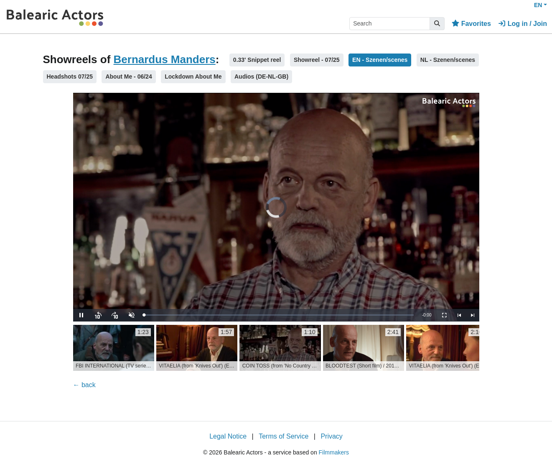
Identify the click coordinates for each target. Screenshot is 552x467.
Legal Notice (228, 436)
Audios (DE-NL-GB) (261, 76)
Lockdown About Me (193, 76)
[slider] (279, 315)
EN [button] (538, 5)
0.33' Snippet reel (257, 59)
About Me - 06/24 (128, 76)
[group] (113, 348)
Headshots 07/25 (70, 76)
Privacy (331, 436)
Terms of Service (283, 436)
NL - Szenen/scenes (447, 59)
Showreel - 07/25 (317, 59)
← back (84, 384)
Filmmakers (334, 452)
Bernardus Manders (165, 59)
